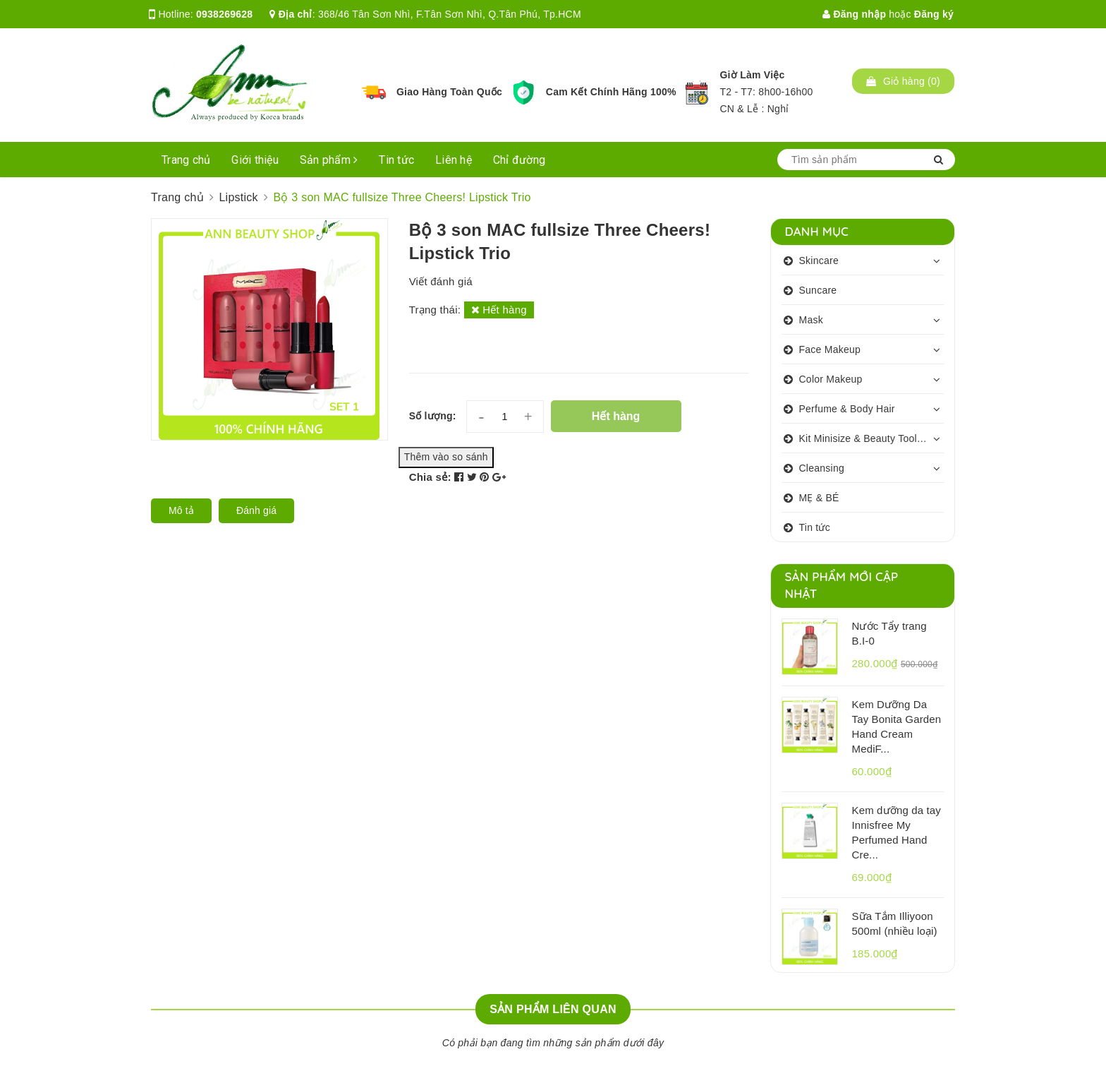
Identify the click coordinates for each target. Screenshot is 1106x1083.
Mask (811, 319)
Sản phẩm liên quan (553, 1009)
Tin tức (396, 160)
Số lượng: (432, 415)
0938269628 (224, 14)
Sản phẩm (329, 160)
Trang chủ (186, 160)
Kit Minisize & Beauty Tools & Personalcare (871, 438)
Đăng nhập (854, 14)
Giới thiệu (255, 160)
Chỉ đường (519, 160)
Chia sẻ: (430, 477)
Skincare (819, 260)
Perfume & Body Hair (847, 408)
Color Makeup (831, 379)
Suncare (818, 290)
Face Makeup (830, 349)
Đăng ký (934, 14)
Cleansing (822, 468)
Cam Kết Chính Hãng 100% (611, 91)
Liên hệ (453, 160)
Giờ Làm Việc (751, 74)
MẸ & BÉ (819, 497)
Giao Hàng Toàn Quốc (449, 91)
